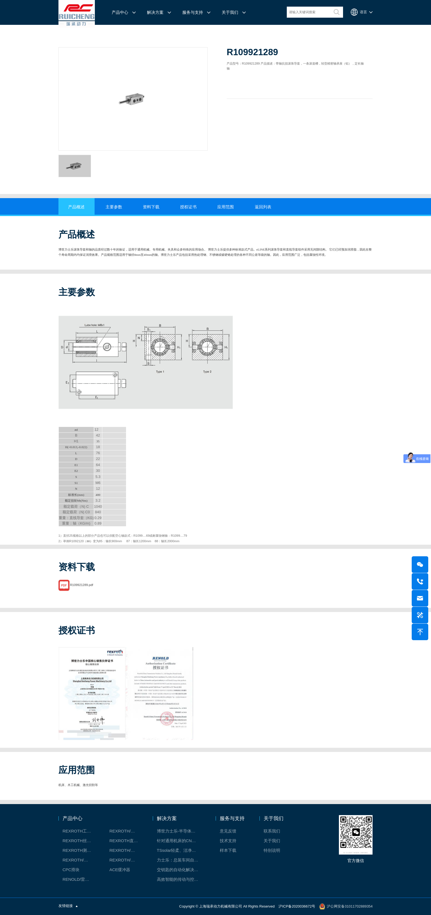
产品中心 (120, 12)
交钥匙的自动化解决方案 (179, 869)
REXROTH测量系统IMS (80, 850)
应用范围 (225, 207)
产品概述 (76, 207)
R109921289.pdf (81, 599)
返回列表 (263, 207)
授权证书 (188, 207)
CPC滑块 (71, 869)
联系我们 (272, 831)
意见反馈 (228, 831)
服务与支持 (192, 12)
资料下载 (151, 207)
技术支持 (228, 840)
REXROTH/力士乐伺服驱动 (126, 860)
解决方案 (155, 12)
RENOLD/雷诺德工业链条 (80, 879)
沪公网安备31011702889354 (350, 906)
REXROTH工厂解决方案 (80, 831)
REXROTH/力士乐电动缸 (126, 850)
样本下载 (228, 850)
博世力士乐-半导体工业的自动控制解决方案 (180, 831)
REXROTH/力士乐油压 (80, 860)
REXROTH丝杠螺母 (80, 840)
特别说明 (272, 850)
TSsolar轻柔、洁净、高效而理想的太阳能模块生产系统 (180, 850)
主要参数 (114, 207)
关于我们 (230, 12)
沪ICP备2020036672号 (297, 906)
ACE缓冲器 (119, 869)
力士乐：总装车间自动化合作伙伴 (180, 860)
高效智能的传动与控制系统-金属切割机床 (180, 879)
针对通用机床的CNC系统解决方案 (180, 840)
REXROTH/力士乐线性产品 (126, 831)
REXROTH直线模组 (126, 840)
